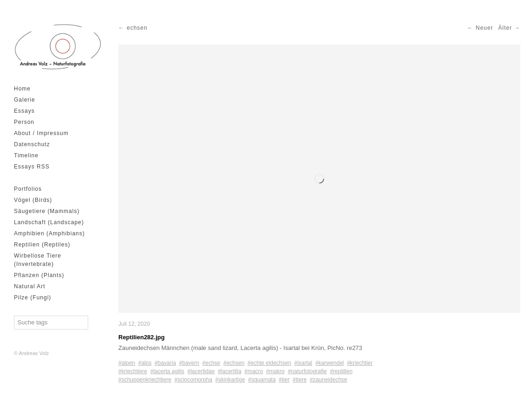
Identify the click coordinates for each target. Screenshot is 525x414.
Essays (24, 111)
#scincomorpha (193, 379)
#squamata (262, 379)
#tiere (300, 379)
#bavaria (165, 363)
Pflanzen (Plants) (39, 275)
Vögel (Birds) (33, 200)
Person (24, 122)
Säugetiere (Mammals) (46, 211)
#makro (275, 371)
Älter (505, 28)
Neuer (484, 28)
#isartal (303, 363)
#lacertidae (201, 371)
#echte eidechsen (269, 363)
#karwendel (329, 363)
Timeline (26, 155)
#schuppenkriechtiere (144, 379)
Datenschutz (32, 144)
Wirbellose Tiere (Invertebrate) (37, 259)
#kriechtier (359, 363)
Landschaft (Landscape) (49, 222)
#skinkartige (230, 379)
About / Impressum (41, 133)
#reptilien (341, 371)
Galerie (24, 100)
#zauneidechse (328, 379)
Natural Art (29, 286)
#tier (284, 379)
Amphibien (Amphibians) (49, 233)
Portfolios (28, 189)
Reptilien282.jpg (141, 337)
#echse (211, 363)
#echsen (233, 363)
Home (22, 88)
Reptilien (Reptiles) (42, 244)
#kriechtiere (132, 371)
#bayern (189, 363)
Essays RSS (32, 166)
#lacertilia (229, 371)
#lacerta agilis (167, 371)
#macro (254, 371)
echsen (137, 28)
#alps (145, 363)
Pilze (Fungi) (32, 297)
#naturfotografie (307, 371)
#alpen (126, 363)
